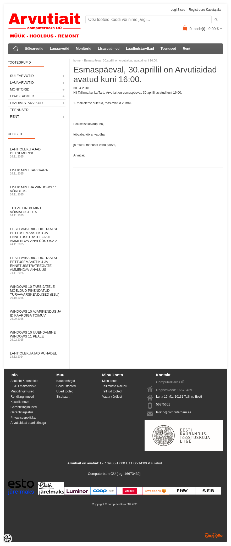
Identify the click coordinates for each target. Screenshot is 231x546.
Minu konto (110, 381)
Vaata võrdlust (112, 396)
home (77, 60)
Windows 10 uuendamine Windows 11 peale (36, 335)
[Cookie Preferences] (7, 538)
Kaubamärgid (65, 381)
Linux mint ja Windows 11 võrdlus (36, 190)
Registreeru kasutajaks (205, 10)
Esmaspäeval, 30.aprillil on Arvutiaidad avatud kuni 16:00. (121, 60)
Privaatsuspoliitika (23, 417)
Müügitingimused (22, 391)
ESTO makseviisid (23, 386)
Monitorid (83, 48)
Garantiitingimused (23, 407)
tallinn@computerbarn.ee (173, 412)
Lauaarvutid (59, 48)
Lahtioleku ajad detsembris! (36, 152)
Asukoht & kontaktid (24, 381)
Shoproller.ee (214, 535)
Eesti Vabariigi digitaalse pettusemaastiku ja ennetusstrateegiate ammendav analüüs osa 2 (36, 236)
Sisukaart (62, 396)
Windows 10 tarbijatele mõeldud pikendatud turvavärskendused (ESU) (36, 292)
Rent (186, 48)
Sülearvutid (34, 48)
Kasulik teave (19, 402)
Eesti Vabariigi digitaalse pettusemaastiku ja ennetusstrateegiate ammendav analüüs (36, 265)
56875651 (163, 404)
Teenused (168, 48)
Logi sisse (178, 10)
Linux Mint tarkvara (36, 171)
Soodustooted (66, 386)
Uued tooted (64, 391)
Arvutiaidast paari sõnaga (28, 423)
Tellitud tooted (112, 391)
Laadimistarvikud (140, 48)
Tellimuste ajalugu (114, 386)
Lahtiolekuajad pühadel (36, 354)
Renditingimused (22, 396)
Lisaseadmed (108, 48)
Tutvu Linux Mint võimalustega (36, 211)
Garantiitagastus (21, 412)
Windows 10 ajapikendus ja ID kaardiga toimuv (36, 314)
